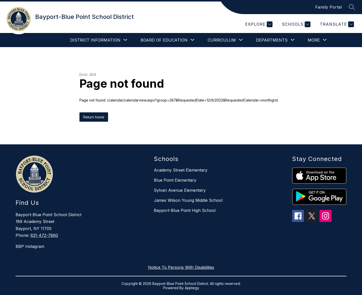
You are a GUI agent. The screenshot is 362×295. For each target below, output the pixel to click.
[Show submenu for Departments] (272, 40)
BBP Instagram (30, 246)
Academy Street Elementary (180, 170)
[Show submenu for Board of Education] (164, 40)
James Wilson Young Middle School (188, 200)
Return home (93, 117)
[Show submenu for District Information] (95, 40)
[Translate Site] (336, 24)
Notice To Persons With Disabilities (181, 267)
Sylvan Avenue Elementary (180, 190)
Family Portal (328, 7)
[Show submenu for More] (314, 40)
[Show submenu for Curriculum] (222, 40)
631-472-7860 (44, 235)
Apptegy (192, 288)
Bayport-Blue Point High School (184, 210)
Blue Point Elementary (175, 180)
